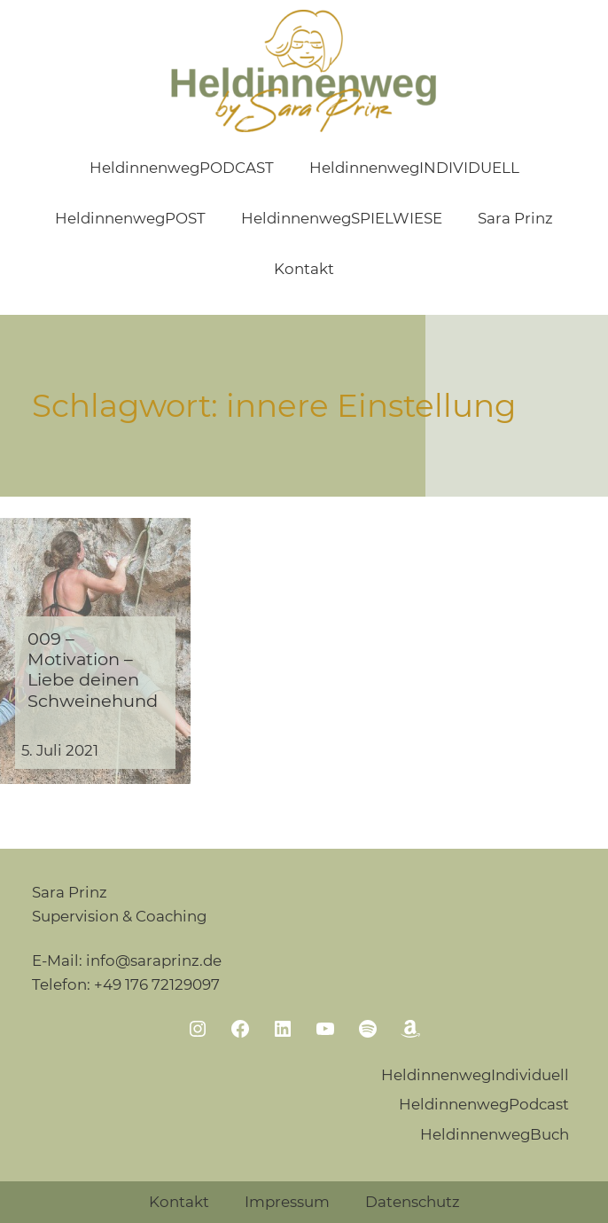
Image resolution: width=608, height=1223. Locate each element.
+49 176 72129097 (157, 984)
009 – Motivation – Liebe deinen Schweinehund (92, 670)
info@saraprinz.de (154, 960)
